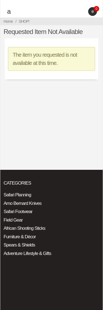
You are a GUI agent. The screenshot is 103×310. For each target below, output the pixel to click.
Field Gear (13, 220)
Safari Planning (17, 194)
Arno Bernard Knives (22, 203)
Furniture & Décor (20, 236)
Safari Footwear (18, 211)
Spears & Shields (19, 245)
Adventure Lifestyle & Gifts (27, 253)
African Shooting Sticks (24, 228)
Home (8, 21)
